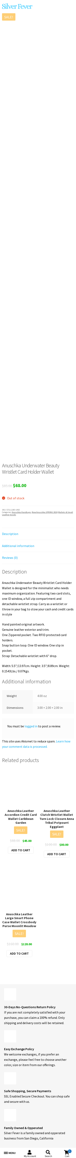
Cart (68, 1153)
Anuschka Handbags (21, 512)
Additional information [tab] (18, 546)
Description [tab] (10, 534)
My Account (30, 1156)
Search (48, 1156)
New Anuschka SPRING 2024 (44, 512)
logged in (31, 726)
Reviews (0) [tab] (10, 558)
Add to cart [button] (20, 850)
